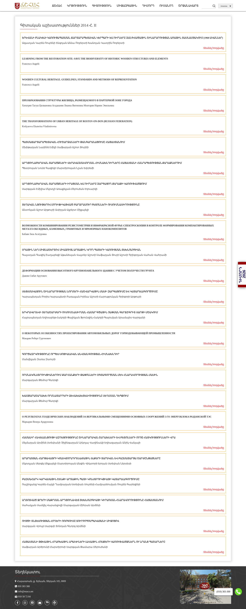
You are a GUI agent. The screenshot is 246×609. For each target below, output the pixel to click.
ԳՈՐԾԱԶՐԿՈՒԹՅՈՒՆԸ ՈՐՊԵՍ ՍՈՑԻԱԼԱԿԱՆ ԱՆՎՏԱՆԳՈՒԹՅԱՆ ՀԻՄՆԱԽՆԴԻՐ (70, 354)
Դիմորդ (148, 5)
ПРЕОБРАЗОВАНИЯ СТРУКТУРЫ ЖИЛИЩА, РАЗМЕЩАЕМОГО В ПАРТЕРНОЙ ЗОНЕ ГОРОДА (77, 100)
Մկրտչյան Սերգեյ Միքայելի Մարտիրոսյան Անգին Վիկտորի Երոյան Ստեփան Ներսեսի (76, 463)
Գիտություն (102, 5)
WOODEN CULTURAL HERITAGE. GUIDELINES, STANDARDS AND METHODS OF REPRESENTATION (79, 79)
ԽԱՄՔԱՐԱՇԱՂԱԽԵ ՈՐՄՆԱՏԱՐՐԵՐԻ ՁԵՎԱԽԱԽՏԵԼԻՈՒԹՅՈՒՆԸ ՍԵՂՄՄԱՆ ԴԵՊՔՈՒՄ (75, 396)
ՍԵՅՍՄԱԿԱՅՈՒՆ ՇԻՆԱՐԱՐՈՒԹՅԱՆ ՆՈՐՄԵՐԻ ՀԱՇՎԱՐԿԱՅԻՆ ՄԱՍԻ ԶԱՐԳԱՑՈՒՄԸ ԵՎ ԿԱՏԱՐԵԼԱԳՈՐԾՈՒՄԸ (90, 291)
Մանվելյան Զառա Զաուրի (39, 359)
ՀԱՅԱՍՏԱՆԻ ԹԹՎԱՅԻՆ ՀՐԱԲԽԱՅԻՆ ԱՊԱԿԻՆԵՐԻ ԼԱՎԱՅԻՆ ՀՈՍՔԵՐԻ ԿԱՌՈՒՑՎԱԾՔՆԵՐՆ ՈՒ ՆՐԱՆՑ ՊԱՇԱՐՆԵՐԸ (93, 542)
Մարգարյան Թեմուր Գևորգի (40, 380)
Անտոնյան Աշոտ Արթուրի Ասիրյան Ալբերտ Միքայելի (55, 210)
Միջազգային (127, 5)
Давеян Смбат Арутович (34, 276)
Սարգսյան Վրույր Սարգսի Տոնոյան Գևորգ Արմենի (54, 526)
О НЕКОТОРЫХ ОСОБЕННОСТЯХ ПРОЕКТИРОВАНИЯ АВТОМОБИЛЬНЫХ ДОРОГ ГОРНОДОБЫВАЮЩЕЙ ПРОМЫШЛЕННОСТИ (98, 333)
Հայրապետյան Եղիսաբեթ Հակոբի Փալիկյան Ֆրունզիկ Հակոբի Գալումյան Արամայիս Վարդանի (83, 317)
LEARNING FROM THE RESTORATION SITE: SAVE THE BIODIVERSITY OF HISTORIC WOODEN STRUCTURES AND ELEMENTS (95, 58)
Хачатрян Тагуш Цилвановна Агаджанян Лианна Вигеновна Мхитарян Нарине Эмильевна (68, 105)
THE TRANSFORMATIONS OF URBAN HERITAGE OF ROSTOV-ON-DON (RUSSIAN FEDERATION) (77, 121)
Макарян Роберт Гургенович (36, 338)
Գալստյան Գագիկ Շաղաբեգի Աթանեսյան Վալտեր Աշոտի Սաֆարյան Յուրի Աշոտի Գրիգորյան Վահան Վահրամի (94, 255)
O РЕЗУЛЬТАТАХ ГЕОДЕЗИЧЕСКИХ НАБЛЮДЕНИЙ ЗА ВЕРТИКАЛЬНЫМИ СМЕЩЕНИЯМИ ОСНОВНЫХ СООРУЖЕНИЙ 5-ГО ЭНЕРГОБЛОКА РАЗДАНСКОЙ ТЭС (116, 416)
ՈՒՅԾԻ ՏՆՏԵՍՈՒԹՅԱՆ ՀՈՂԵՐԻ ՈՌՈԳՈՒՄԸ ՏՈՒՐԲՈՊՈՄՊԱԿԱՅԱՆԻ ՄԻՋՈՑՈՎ (70, 521)
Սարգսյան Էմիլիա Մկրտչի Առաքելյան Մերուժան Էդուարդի (59, 189)
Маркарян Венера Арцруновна (37, 422)
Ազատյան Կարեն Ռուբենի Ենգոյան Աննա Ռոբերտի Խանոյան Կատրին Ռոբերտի (73, 43)
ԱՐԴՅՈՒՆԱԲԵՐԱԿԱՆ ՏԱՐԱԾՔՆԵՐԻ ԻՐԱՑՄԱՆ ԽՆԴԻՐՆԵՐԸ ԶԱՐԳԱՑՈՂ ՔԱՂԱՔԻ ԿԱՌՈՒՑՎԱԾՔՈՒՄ (84, 184)
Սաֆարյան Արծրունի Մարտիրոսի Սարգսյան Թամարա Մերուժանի (65, 547)
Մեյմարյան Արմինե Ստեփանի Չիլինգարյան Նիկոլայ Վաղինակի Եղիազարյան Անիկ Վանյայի (81, 442)
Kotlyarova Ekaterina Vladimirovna (39, 126)
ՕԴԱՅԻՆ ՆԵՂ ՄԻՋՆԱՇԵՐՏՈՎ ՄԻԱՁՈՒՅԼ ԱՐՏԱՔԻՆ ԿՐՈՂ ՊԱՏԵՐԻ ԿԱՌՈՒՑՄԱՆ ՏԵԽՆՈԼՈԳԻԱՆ (81, 250)
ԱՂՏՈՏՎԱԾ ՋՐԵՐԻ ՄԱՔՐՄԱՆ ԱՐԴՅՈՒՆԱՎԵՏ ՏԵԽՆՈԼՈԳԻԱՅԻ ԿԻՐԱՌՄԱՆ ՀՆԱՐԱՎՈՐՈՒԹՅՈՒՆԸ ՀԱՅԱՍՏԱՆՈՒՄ (92, 500)
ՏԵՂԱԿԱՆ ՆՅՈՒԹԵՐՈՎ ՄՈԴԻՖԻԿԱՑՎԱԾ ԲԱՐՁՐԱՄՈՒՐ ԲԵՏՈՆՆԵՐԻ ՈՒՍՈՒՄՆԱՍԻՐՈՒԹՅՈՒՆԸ (81, 204)
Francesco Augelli (30, 64)
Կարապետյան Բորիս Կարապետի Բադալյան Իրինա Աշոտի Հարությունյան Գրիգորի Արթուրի (81, 296)
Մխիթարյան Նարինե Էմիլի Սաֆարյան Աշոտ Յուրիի (55, 147)
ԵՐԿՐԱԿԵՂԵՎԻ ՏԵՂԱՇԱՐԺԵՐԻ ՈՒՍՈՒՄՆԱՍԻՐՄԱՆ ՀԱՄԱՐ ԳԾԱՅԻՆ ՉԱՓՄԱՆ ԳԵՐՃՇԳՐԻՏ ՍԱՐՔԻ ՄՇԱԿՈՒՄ (90, 312)
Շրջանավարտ (188, 5)
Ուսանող (166, 5)
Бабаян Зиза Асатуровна (34, 234)
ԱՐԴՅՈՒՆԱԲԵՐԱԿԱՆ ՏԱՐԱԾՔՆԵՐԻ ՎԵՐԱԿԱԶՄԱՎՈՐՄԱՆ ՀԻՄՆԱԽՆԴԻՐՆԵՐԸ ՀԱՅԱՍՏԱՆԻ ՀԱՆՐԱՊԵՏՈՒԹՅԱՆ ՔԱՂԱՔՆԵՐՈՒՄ (102, 163)
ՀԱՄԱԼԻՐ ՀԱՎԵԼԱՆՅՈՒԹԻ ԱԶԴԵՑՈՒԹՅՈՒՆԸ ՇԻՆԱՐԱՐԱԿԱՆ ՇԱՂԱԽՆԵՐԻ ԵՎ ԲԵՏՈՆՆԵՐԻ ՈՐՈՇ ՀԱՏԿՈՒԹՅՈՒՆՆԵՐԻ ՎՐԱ (98, 437)
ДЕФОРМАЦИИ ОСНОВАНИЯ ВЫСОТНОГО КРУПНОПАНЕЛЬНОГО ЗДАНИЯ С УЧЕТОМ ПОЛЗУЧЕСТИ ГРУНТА (88, 270)
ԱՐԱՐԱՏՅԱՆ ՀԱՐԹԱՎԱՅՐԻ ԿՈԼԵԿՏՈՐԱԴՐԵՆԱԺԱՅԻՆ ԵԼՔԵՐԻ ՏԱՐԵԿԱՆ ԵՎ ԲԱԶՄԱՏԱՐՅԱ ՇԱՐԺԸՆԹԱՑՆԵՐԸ (91, 458)
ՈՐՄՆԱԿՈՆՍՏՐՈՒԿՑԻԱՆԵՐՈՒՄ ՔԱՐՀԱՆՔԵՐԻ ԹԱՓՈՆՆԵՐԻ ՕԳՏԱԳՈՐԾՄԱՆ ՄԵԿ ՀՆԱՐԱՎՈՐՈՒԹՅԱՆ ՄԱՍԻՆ (90, 375)
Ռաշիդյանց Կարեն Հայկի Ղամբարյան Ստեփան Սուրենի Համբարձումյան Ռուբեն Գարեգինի (81, 484)
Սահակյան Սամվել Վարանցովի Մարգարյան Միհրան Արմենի (61, 505)
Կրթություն (77, 5)
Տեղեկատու (27, 572)
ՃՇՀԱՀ (57, 5)
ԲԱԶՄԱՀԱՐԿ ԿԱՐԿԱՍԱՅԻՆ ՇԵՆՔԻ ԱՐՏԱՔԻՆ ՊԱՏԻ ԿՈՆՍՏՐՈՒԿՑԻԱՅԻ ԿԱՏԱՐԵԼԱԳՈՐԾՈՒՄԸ (80, 479)
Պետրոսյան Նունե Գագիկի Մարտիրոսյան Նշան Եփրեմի (58, 168)
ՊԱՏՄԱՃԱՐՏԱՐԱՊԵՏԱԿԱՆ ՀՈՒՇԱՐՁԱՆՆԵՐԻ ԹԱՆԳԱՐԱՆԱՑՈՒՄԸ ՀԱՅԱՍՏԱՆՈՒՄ (73, 142)
